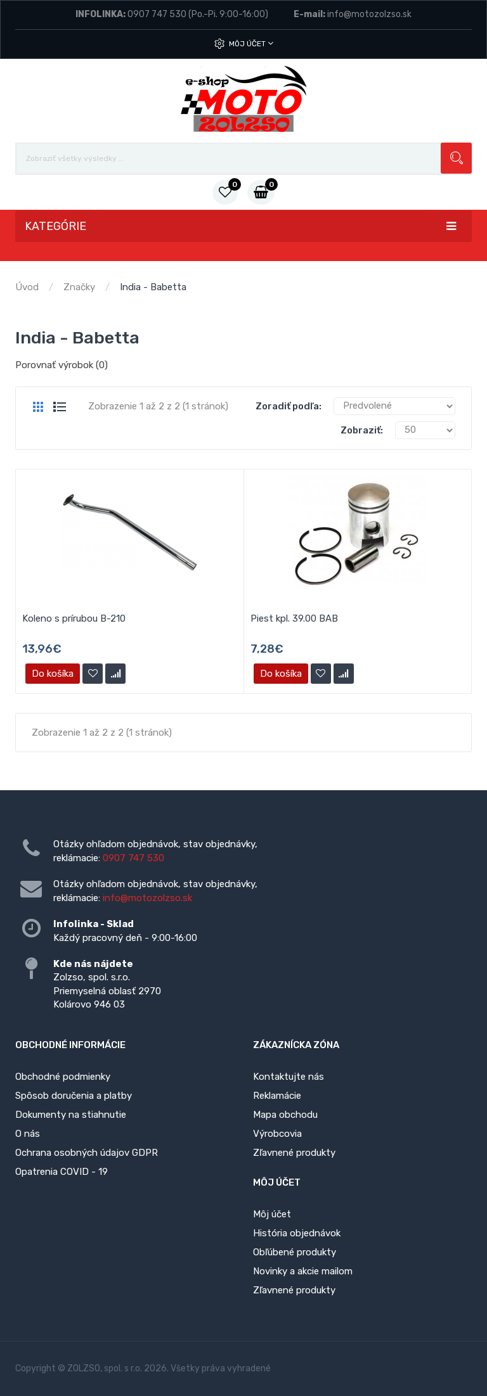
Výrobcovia (277, 1133)
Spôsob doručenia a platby (73, 1095)
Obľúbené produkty (294, 1252)
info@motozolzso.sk (369, 14)
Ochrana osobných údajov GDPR (86, 1152)
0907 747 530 (156, 14)
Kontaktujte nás (288, 1076)
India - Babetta (153, 287)
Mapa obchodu (285, 1114)
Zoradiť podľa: (288, 406)
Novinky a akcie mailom (303, 1271)
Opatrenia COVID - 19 (61, 1171)
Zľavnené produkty (294, 1152)
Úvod (27, 287)
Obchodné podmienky (62, 1076)
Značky (79, 287)
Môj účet (251, 43)
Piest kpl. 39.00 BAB (294, 618)
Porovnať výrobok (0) (61, 365)
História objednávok (297, 1233)
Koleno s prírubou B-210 (74, 618)
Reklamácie (277, 1095)
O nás (27, 1133)
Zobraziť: (362, 430)
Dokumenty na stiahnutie (70, 1114)
